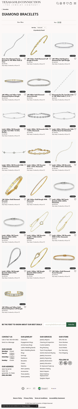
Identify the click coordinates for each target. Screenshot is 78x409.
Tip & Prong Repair (46, 350)
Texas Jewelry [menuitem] (25, 374)
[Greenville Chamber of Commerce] (43, 388)
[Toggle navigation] (75, 3)
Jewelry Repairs (45, 340)
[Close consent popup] (36, 406)
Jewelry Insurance (45, 355)
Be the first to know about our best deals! (22, 324)
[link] (64, 3)
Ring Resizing (44, 347)
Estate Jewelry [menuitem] (25, 376)
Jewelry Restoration (46, 361)
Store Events (63, 345)
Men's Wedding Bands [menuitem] (28, 350)
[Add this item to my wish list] (24, 58)
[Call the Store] (7, 375)
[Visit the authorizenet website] (23, 388)
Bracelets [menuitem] (24, 361)
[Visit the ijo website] (29, 388)
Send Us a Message (8, 342)
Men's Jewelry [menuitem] (25, 369)
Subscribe (71, 324)
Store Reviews (63, 342)
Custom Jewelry (45, 345)
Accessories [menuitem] (24, 371)
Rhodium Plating (45, 369)
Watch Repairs (44, 371)
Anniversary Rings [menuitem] (26, 345)
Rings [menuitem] (22, 353)
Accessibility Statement (57, 398)
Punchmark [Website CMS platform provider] (42, 407)
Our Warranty (63, 350)
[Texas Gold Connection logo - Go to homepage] (21, 3)
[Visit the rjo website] (34, 388)
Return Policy (17, 398)
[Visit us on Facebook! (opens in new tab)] (61, 363)
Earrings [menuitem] (23, 355)
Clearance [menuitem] (24, 340)
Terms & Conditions (41, 398)
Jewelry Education (45, 363)
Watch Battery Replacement (44, 375)
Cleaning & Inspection (47, 342)
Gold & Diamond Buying (47, 353)
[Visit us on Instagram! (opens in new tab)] (70, 363)
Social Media (63, 347)
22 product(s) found (39, 30)
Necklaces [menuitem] (24, 358)
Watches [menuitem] (23, 366)
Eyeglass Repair (45, 378)
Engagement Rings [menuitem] (27, 342)
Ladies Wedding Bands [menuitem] (28, 347)
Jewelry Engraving (45, 358)
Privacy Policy (28, 398)
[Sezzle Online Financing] (54, 388)
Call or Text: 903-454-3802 (10, 340)
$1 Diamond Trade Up (47, 366)
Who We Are (63, 340)
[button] (57, 3)
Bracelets (5, 9)
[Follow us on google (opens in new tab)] (65, 363)
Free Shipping (63, 353)
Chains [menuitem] (23, 363)
